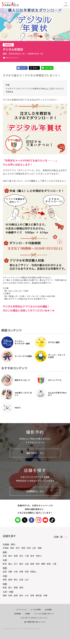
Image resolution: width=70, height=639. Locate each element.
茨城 (5, 555)
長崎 (16, 595)
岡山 (16, 579)
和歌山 (33, 571)
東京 (32, 555)
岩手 (18, 547)
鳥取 (5, 579)
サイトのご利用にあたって (44, 613)
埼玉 (21, 555)
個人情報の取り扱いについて (35, 622)
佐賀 (10, 595)
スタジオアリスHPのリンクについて (34, 618)
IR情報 (27, 613)
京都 (10, 571)
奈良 (27, 571)
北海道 (6, 547)
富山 (10, 563)
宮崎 (32, 595)
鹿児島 (39, 595)
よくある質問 (36, 609)
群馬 (16, 555)
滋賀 (5, 571)
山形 (34, 547)
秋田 (29, 547)
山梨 (27, 563)
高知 (21, 587)
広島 (21, 579)
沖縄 (45, 595)
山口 (27, 579)
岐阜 (38, 563)
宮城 (23, 547)
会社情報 (48, 609)
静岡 (43, 563)
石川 (16, 563)
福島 (40, 547)
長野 (32, 563)
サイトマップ (21, 609)
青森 (12, 547)
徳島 (5, 587)
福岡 (5, 595)
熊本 (21, 595)
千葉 (27, 555)
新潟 (5, 563)
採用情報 (17, 613)
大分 (27, 595)
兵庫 (21, 571)
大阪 (16, 571)
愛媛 (16, 587)
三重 (54, 563)
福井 (21, 563)
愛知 (49, 563)
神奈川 (39, 555)
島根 (10, 579)
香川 (10, 587)
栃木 (10, 555)
